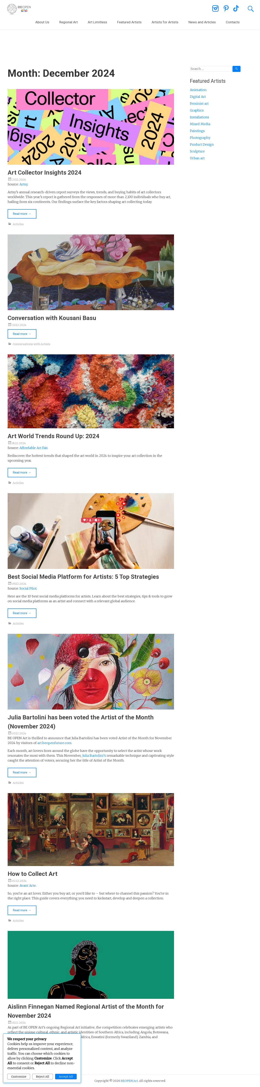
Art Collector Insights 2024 (44, 172)
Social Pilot (28, 588)
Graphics (197, 110)
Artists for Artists (165, 22)
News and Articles (202, 22)
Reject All (42, 1076)
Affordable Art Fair (33, 448)
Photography (200, 138)
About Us (42, 22)
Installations (199, 117)
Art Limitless (97, 22)
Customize (18, 1076)
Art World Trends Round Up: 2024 (53, 436)
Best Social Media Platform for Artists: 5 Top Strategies (83, 576)
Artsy (23, 184)
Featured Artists (129, 22)
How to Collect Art (32, 873)
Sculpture (197, 151)
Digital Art (198, 97)
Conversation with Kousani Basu (52, 317)
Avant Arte (27, 886)
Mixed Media (200, 124)
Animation (198, 90)
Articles (18, 224)
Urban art (197, 158)
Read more (22, 214)
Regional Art (68, 22)
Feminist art (199, 103)
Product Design (202, 144)
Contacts (233, 22)
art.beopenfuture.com (54, 743)
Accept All (66, 1076)
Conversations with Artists (31, 344)
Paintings (197, 131)
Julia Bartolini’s (94, 756)
